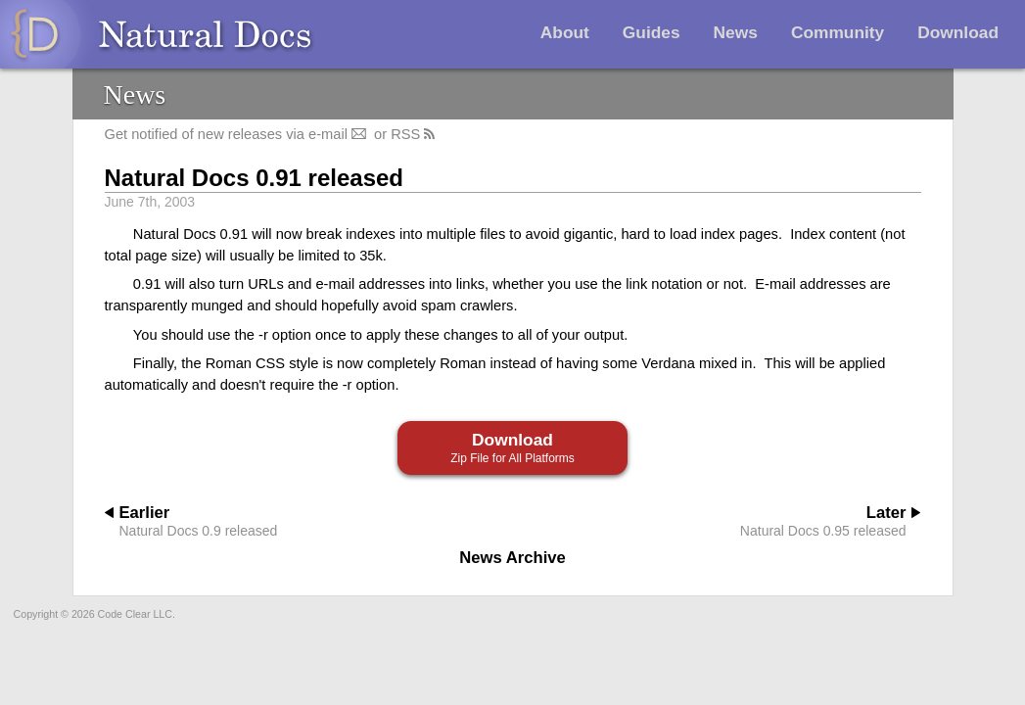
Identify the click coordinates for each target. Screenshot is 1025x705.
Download (958, 32)
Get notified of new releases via (237, 134)
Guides (651, 32)
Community (837, 32)
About (564, 32)
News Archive (512, 557)
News (736, 32)
